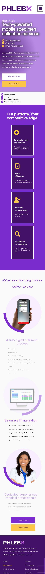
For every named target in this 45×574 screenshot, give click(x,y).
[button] (40, 8)
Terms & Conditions (31, 569)
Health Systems (8, 569)
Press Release (29, 565)
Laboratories (7, 565)
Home (5, 561)
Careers (27, 561)
